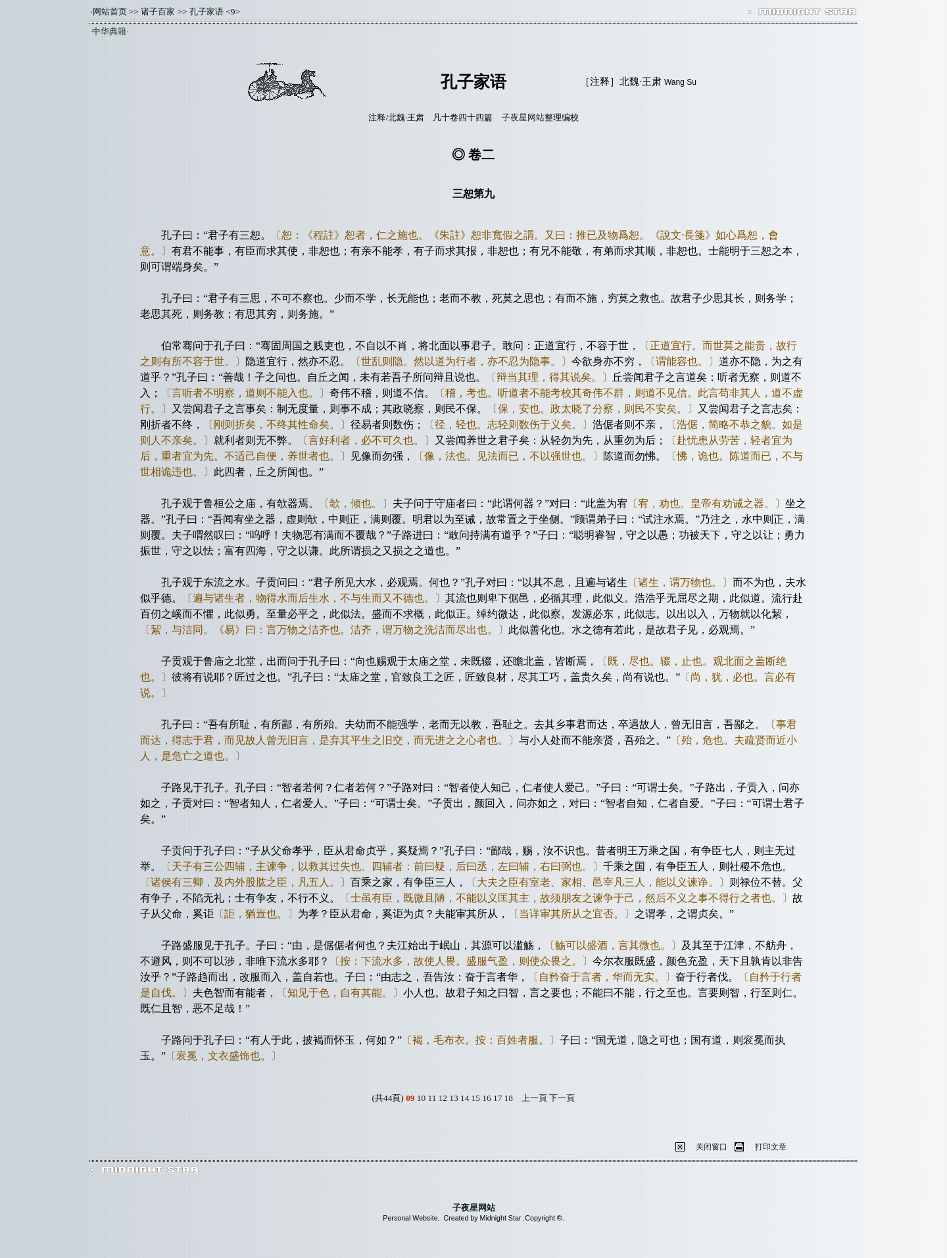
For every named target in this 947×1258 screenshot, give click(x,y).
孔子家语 (206, 11)
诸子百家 (158, 11)
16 (486, 1098)
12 (443, 1098)
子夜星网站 (523, 117)
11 (431, 1098)
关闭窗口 (711, 1146)
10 (421, 1098)
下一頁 (562, 1098)
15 (476, 1098)
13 (453, 1098)
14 (464, 1098)
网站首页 (110, 11)
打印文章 (771, 1146)
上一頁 (534, 1098)
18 (508, 1098)
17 (497, 1098)
